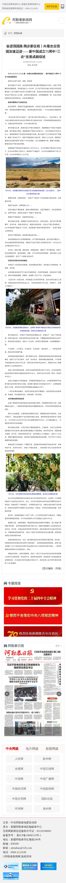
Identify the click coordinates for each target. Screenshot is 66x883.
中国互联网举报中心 (12, 4)
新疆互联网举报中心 (31, 4)
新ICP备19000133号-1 (29, 835)
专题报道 (14, 583)
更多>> (59, 646)
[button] (7, 694)
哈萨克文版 (52, 6)
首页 (10, 33)
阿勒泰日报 (16, 646)
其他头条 (18, 33)
